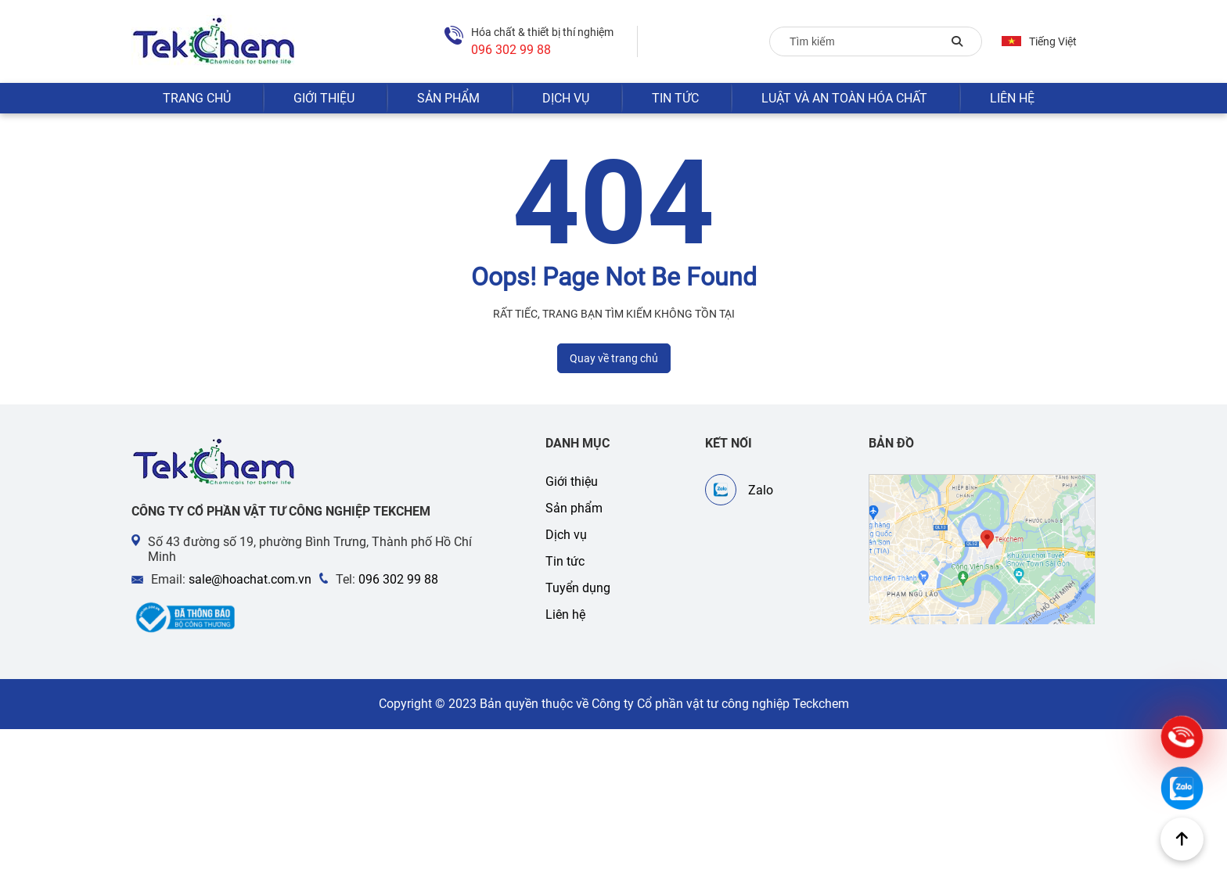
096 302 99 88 (398, 579)
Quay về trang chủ (614, 358)
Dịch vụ (565, 98)
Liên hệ (1012, 98)
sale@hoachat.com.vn (250, 579)
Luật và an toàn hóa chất (844, 98)
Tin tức (675, 98)
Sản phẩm (448, 98)
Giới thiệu (323, 98)
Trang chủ (197, 98)
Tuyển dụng (577, 587)
